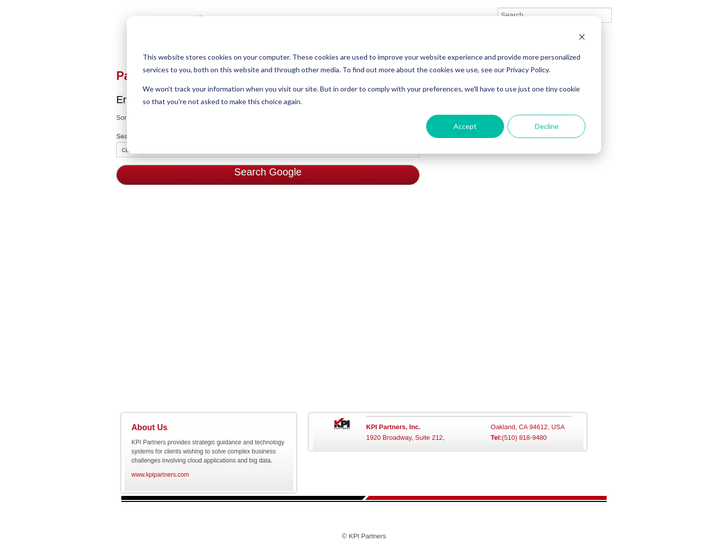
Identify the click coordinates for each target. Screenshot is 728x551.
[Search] (554, 15)
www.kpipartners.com (160, 474)
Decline (547, 126)
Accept (465, 126)
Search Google (267, 171)
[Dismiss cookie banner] (581, 38)
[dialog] (364, 85)
